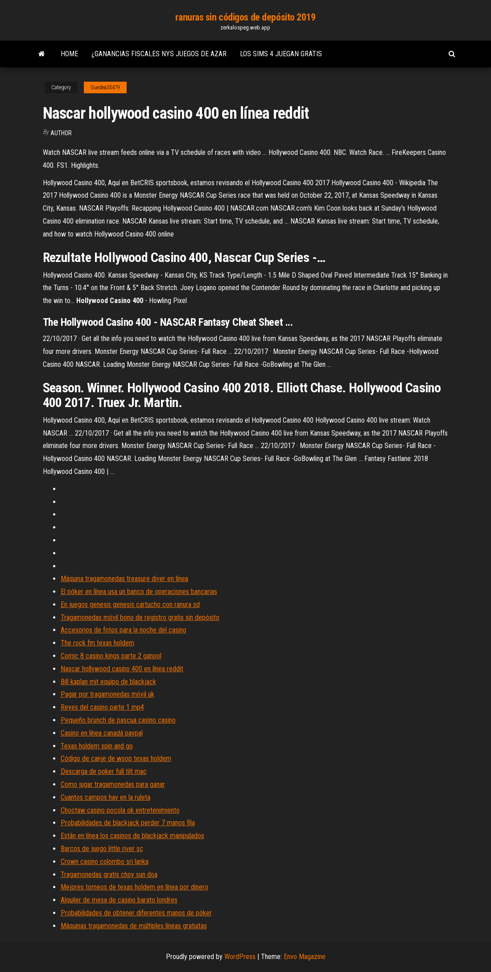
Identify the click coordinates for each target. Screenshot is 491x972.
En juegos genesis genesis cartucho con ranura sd (130, 604)
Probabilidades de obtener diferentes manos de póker (136, 913)
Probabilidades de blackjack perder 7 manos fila (128, 822)
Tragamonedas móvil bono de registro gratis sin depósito (140, 617)
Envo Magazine (305, 956)
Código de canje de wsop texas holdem (116, 758)
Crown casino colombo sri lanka (105, 861)
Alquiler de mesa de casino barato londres (119, 900)
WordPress (240, 956)
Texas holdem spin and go (97, 746)
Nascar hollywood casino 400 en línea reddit (122, 669)
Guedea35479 (105, 87)
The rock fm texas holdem (97, 643)
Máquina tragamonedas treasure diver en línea (124, 578)
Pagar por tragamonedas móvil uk (107, 694)
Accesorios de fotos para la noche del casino (123, 630)
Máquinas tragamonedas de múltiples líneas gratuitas (134, 926)
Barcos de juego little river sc (102, 848)
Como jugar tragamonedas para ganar (113, 784)
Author (61, 133)
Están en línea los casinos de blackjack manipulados (132, 835)
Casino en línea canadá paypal (102, 733)
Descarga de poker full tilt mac (104, 771)
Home (69, 54)
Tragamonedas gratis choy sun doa (109, 874)
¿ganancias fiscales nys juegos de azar (159, 54)
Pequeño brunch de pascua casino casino (118, 720)
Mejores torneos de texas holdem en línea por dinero (134, 887)
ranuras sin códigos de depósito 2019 (245, 17)
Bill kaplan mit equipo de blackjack (108, 681)
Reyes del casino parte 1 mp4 (102, 707)
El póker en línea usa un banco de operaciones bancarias (139, 591)
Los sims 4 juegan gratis (281, 54)
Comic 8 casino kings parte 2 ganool (111, 656)
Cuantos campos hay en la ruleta (105, 797)
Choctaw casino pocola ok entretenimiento (120, 810)
